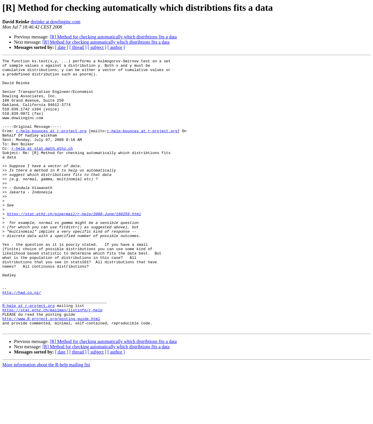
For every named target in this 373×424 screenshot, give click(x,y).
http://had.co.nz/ (21, 339)
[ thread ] (78, 47)
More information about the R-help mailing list (46, 418)
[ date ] (61, 47)
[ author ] (116, 47)
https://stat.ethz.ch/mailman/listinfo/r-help (52, 360)
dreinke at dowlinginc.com (55, 21)
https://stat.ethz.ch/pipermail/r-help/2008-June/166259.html (74, 245)
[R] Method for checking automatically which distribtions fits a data (113, 36)
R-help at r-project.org (28, 355)
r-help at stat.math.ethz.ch (42, 166)
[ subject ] (97, 47)
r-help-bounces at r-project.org (51, 145)
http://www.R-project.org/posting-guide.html (51, 371)
